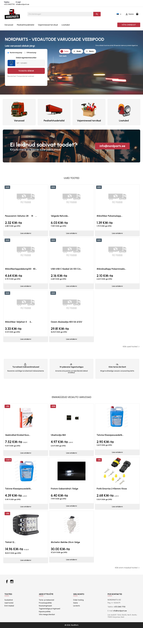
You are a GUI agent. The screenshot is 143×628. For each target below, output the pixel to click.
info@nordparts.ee (22, 4)
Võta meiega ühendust (47, 614)
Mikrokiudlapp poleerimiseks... (111, 269)
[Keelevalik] (119, 14)
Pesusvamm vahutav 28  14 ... (21, 216)
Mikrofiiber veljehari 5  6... (18, 322)
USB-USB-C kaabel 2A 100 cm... (66, 269)
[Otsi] (60, 14)
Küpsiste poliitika (44, 612)
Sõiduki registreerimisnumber (26, 58)
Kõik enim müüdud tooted (127, 567)
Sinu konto (78, 594)
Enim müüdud (9, 606)
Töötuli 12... (10, 542)
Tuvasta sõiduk (26, 71)
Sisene (75, 603)
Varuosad (8, 25)
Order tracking (78, 600)
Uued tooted (8, 603)
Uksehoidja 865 (58, 435)
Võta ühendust (129, 25)
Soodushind (8, 600)
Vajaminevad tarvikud (48, 25)
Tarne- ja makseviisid (46, 600)
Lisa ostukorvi (25, 233)
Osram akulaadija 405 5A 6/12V (66, 322)
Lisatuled (66, 25)
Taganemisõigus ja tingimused (49, 609)
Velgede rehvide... (60, 216)
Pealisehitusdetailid (25, 25)
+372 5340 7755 (119, 607)
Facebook (7, 581)
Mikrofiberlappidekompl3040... (21, 269)
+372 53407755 (9, 4)
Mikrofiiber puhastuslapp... (109, 216)
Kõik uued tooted (131, 346)
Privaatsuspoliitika (45, 603)
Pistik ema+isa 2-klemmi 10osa (112, 488)
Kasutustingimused (45, 606)
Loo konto (76, 606)
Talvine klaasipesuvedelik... (110, 435)
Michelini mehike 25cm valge (65, 542)
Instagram (12, 581)
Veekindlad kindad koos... (17, 435)
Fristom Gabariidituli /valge (64, 488)
